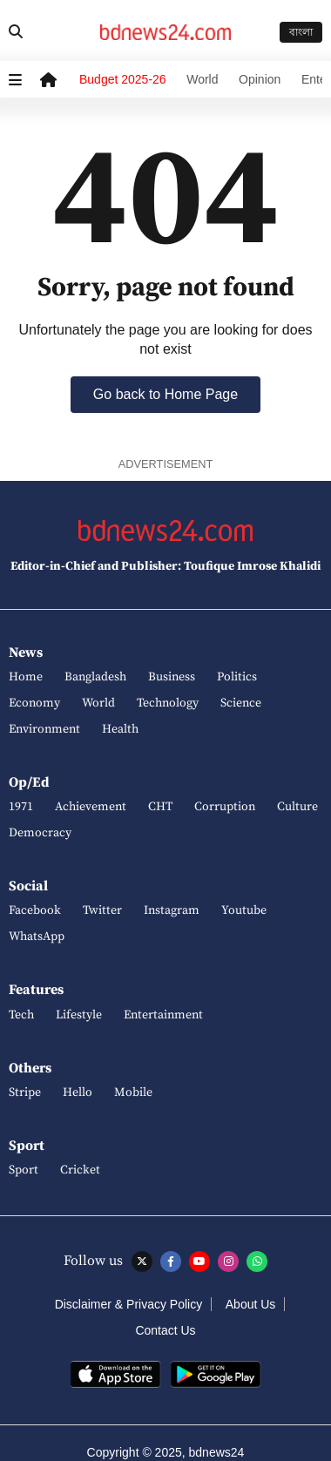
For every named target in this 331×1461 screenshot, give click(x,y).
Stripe (25, 1092)
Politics (237, 677)
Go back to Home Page (165, 394)
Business (171, 677)
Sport (23, 1170)
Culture (297, 807)
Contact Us (165, 1330)
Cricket (80, 1170)
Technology (168, 703)
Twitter (102, 910)
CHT (160, 807)
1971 (21, 807)
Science (240, 703)
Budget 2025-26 (122, 79)
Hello (77, 1092)
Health (120, 729)
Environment (44, 729)
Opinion (259, 79)
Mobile (133, 1092)
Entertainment (163, 1015)
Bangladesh (95, 677)
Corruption (224, 807)
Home (26, 677)
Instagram (171, 910)
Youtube (244, 910)
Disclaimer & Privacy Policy (129, 1304)
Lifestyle (79, 1015)
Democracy (40, 833)
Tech (21, 1015)
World (202, 79)
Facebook (35, 910)
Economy (34, 703)
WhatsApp (36, 936)
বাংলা (301, 32)
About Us (251, 1304)
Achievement (90, 807)
